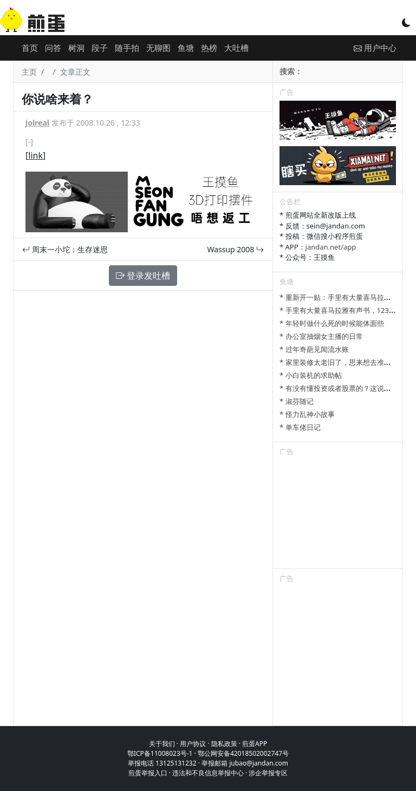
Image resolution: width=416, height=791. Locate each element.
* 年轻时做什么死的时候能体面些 (332, 323)
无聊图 (158, 47)
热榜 (209, 47)
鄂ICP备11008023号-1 (160, 753)
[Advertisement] (337, 514)
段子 (100, 47)
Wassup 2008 (235, 249)
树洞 (76, 47)
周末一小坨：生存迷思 (65, 249)
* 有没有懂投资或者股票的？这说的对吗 (342, 388)
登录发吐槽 (143, 276)
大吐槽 (236, 47)
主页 (29, 72)
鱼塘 (186, 47)
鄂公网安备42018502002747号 (243, 753)
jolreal (37, 122)
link (35, 155)
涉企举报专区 (268, 772)
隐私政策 (224, 743)
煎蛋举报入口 (147, 772)
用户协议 (193, 743)
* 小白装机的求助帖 (311, 375)
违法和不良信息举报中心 (208, 772)
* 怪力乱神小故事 (307, 414)
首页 (30, 47)
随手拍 (127, 47)
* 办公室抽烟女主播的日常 (321, 336)
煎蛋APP (254, 743)
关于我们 (162, 743)
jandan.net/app (331, 247)
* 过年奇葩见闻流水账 (314, 349)
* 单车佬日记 (300, 427)
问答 (53, 47)
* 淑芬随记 (297, 401)
